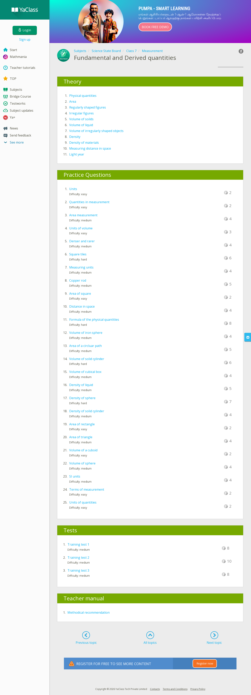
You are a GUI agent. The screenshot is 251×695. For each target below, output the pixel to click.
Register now (204, 663)
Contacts (155, 689)
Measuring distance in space (90, 148)
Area (72, 101)
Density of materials (84, 142)
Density (74, 137)
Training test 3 (78, 570)
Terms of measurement (86, 489)
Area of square (80, 293)
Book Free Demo (155, 27)
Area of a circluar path (85, 346)
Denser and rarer (82, 241)
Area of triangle (80, 437)
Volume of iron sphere (85, 332)
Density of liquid (81, 385)
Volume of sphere (82, 463)
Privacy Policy (197, 689)
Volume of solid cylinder (86, 359)
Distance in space (82, 306)
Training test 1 (78, 544)
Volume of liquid (81, 125)
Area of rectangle (82, 424)
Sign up (24, 39)
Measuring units (81, 267)
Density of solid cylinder (86, 411)
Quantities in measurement (89, 202)
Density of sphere (82, 398)
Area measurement (83, 215)
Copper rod (77, 280)
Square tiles (77, 254)
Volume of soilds (81, 119)
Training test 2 (78, 557)
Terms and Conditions (175, 689)
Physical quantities (82, 95)
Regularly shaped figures (87, 107)
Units (73, 189)
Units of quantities (82, 502)
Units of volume (81, 228)
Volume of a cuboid (83, 450)
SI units (74, 476)
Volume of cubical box (85, 372)
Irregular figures (81, 113)
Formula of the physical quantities (94, 319)
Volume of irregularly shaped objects (96, 131)
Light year (76, 154)
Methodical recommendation (88, 612)
